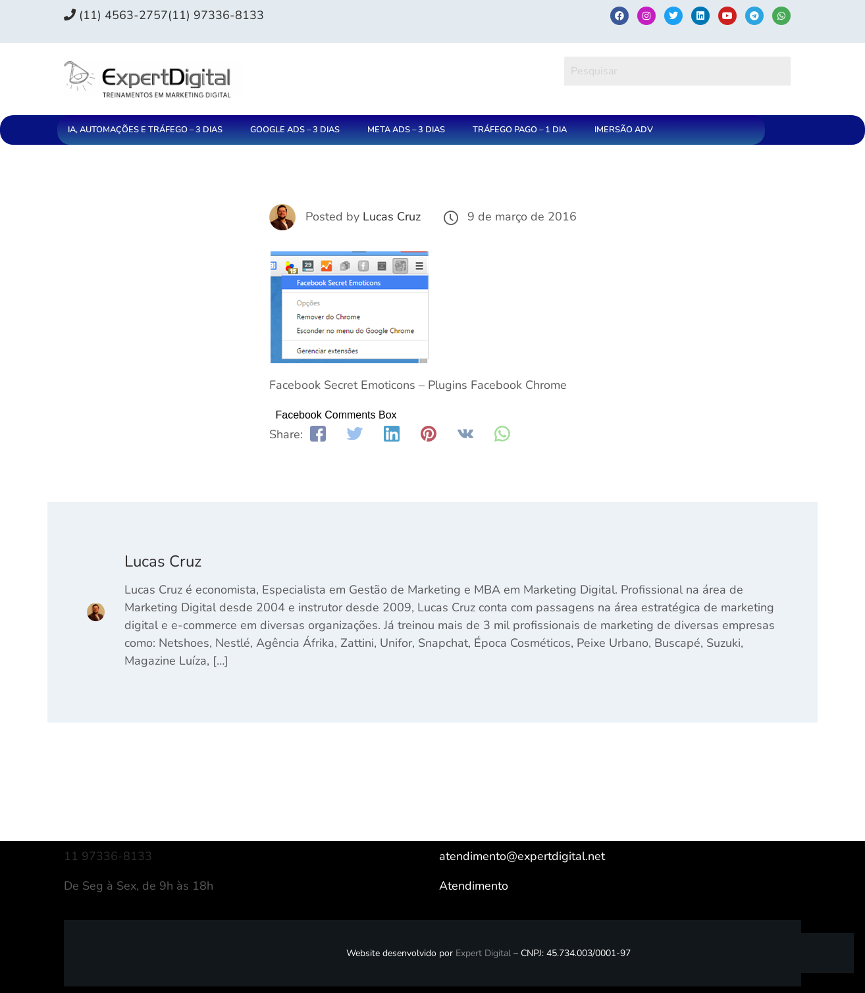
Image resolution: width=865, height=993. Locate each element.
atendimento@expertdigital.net (522, 856)
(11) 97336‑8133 (216, 15)
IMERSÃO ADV (623, 130)
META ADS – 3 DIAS (406, 130)
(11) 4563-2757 (116, 15)
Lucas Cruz (392, 216)
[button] (148, 130)
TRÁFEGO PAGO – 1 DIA (520, 130)
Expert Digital (483, 953)
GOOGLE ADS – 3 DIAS (295, 130)
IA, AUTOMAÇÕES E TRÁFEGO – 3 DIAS (145, 130)
